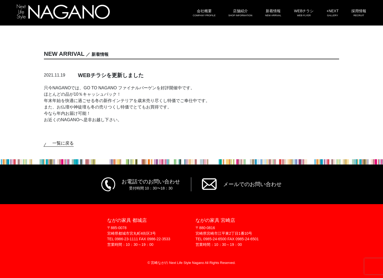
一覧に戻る (63, 143)
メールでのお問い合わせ (252, 184)
